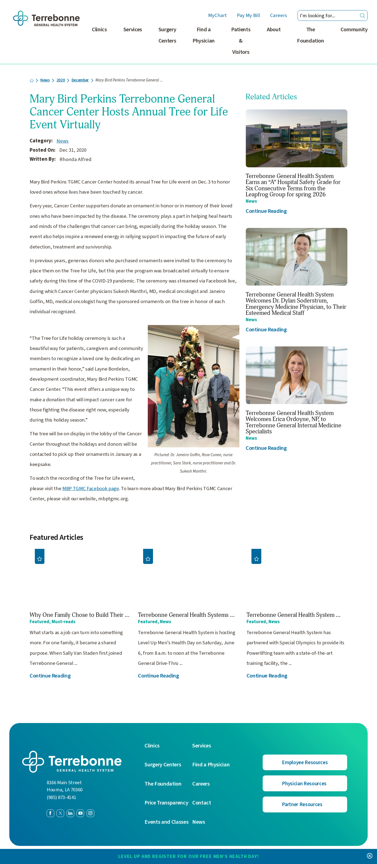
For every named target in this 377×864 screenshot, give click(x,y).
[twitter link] (60, 813)
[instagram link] (90, 813)
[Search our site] (332, 15)
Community (354, 29)
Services (132, 29)
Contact (201, 803)
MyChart (217, 15)
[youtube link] (80, 813)
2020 (60, 80)
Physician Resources (304, 783)
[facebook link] (50, 813)
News (45, 80)
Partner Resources (302, 804)
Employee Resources (305, 762)
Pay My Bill (248, 15)
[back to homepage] (32, 80)
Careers (278, 15)
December (80, 80)
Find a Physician (203, 35)
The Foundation (310, 35)
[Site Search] (362, 15)
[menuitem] (99, 44)
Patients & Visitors (240, 41)
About (273, 29)
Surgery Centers (167, 35)
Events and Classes (166, 822)
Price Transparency (166, 803)
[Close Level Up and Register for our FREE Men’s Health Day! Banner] (370, 856)
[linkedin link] (70, 813)
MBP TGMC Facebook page (90, 488)
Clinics (99, 29)
